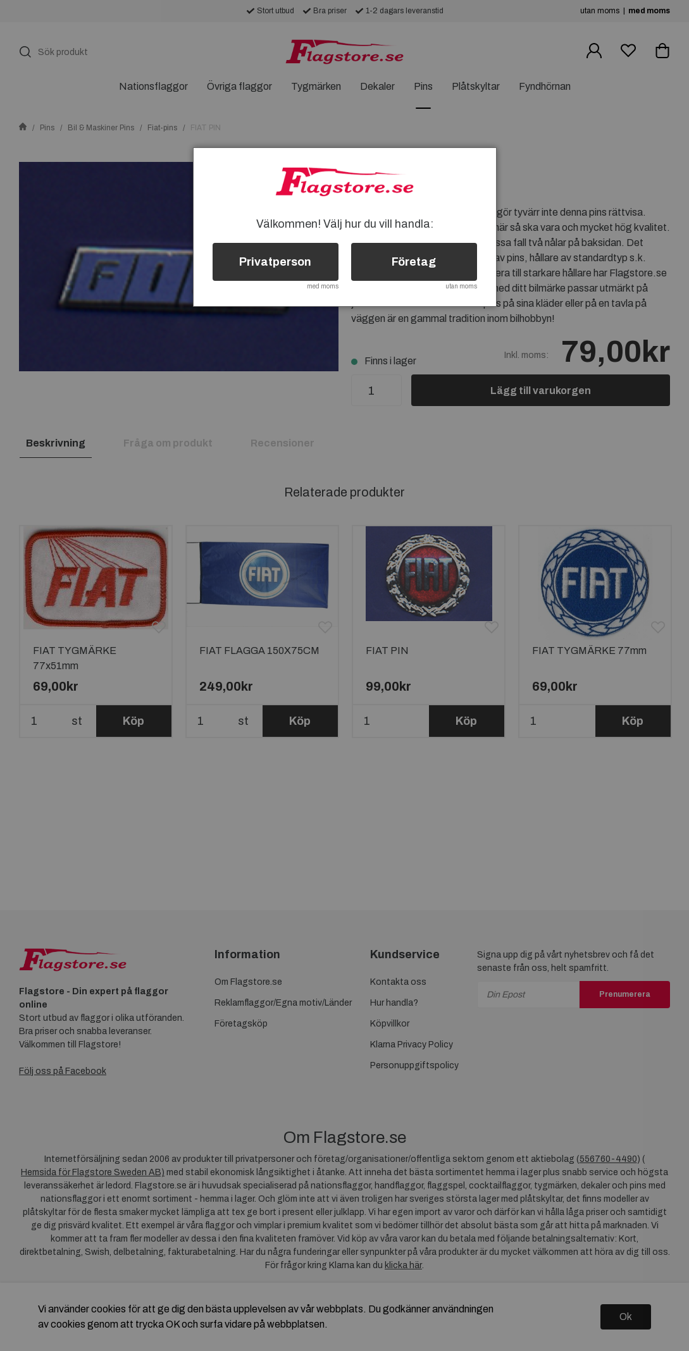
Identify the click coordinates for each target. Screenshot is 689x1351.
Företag (414, 262)
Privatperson (275, 262)
